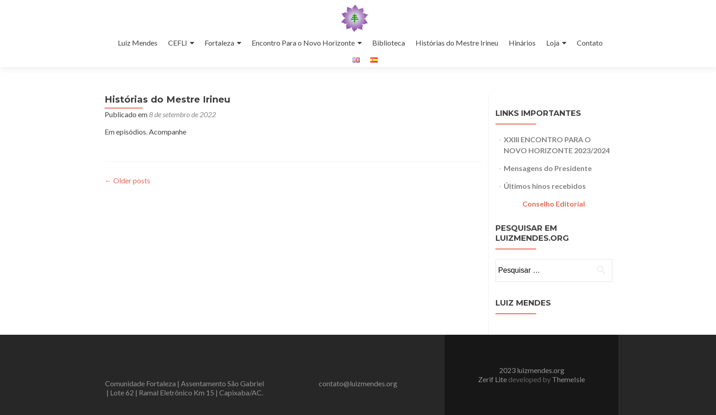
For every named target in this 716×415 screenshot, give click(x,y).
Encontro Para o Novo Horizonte (303, 42)
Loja (552, 42)
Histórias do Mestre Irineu (457, 42)
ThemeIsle (568, 379)
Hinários (522, 42)
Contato (590, 42)
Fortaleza (219, 42)
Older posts (127, 180)
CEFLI (177, 42)
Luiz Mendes (138, 42)
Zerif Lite (493, 379)
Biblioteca (388, 42)
